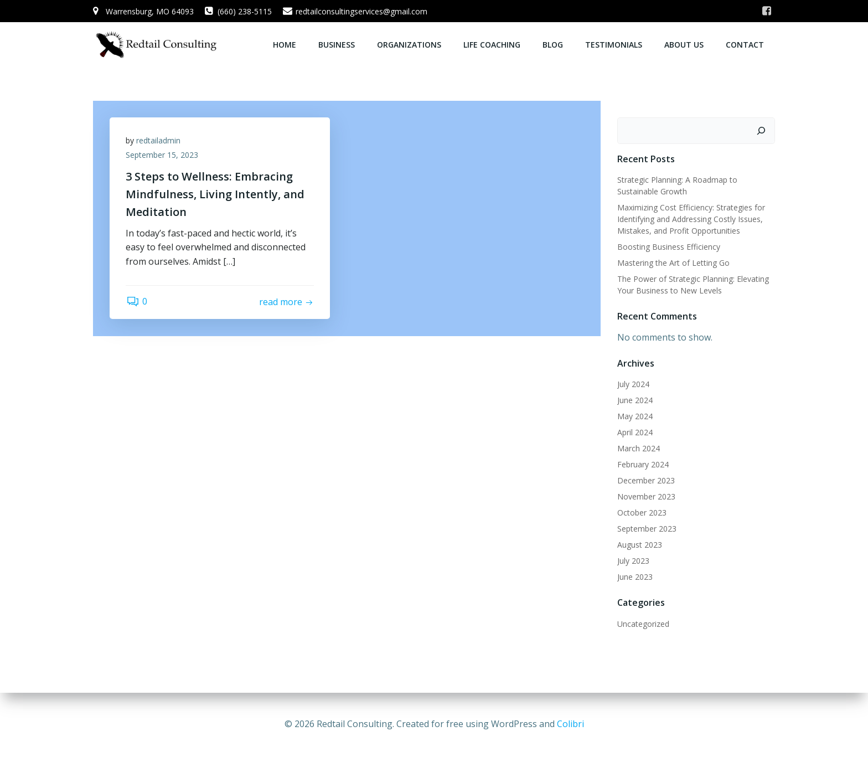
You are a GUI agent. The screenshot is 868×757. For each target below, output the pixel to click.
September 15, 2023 (162, 155)
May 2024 (635, 415)
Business (336, 44)
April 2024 (635, 431)
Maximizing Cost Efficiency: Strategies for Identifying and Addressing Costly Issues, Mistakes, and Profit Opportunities (691, 218)
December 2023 (646, 480)
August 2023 (639, 544)
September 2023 (646, 528)
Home (284, 44)
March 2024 (638, 447)
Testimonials (613, 44)
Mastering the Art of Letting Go (673, 262)
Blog (552, 44)
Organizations (409, 44)
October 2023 (641, 512)
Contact (745, 44)
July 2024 (633, 383)
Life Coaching (491, 44)
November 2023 (646, 496)
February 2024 (643, 464)
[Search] (761, 130)
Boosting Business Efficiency (668, 246)
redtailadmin (159, 140)
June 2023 (635, 576)
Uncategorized (643, 623)
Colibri (570, 724)
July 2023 (633, 560)
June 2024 (635, 399)
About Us (684, 44)
